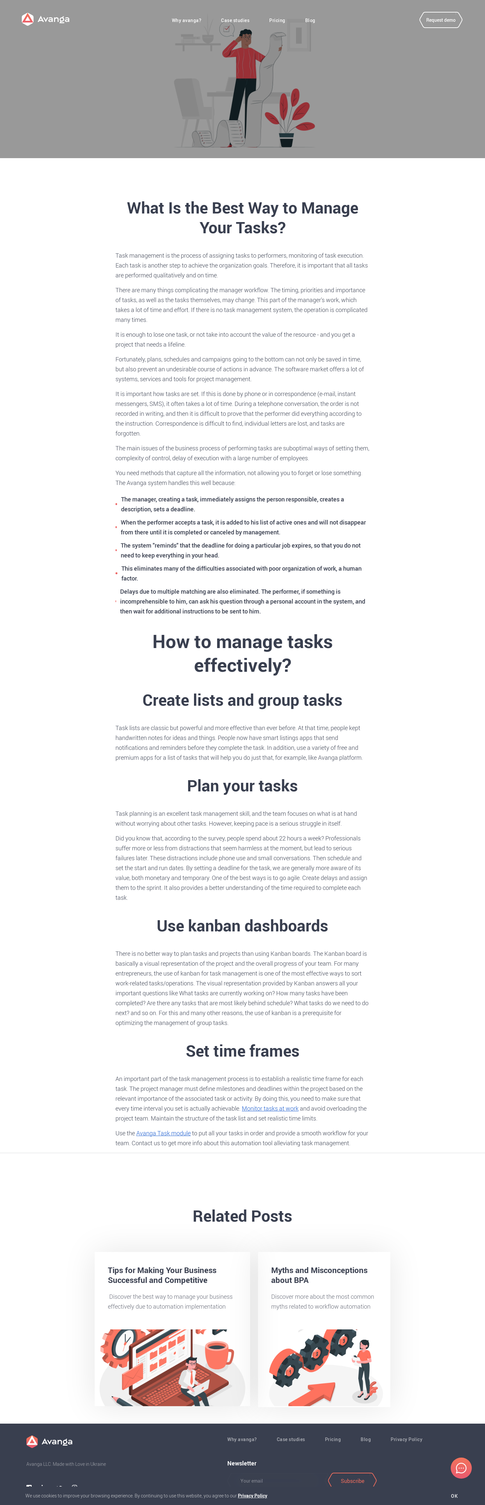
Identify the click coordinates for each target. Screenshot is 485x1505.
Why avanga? (187, 21)
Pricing (278, 21)
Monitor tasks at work (270, 1108)
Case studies (235, 21)
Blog (311, 21)
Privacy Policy (406, 1439)
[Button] (275, 1481)
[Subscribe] (352, 1481)
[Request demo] (437, 21)
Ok (453, 1496)
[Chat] (461, 1468)
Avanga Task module (163, 1133)
